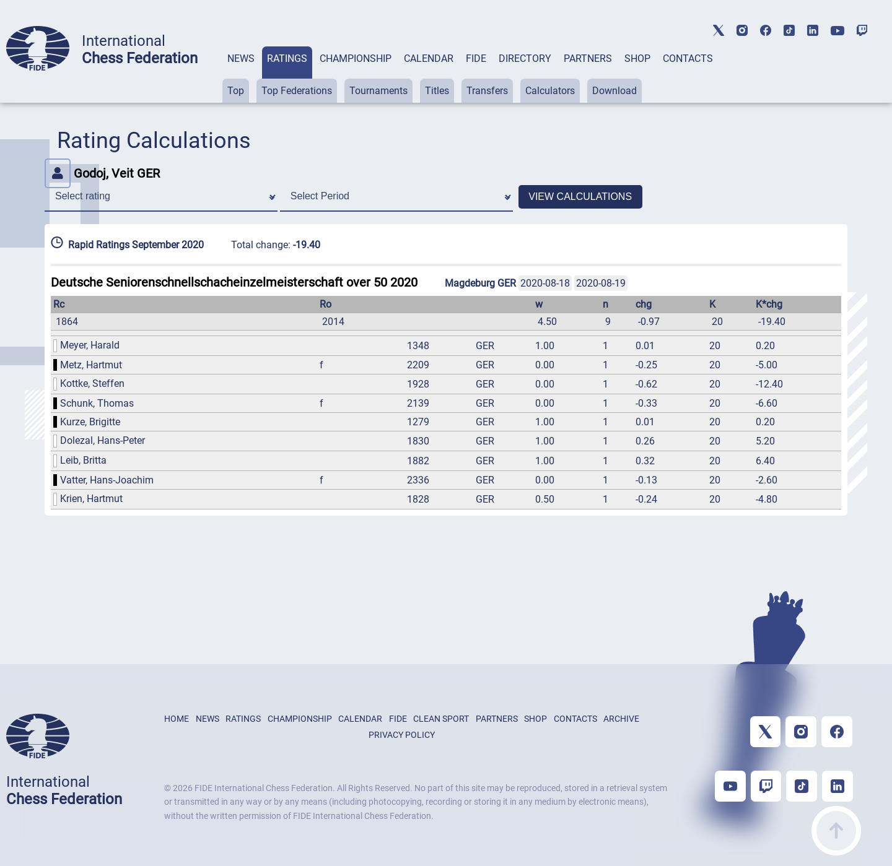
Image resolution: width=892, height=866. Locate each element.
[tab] (241, 74)
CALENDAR (428, 58)
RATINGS (287, 58)
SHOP (637, 58)
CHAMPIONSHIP (355, 58)
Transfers (487, 91)
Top (235, 91)
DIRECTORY (525, 58)
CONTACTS (688, 58)
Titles (437, 91)
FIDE (476, 58)
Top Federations (296, 91)
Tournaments (378, 91)
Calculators (550, 91)
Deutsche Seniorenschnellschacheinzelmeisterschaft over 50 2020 (234, 282)
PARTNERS (588, 58)
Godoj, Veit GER (102, 173)
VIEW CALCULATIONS (580, 196)
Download (614, 91)
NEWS (241, 58)
